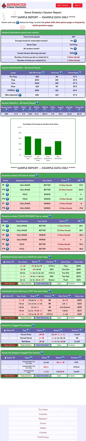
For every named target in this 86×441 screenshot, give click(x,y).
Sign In (77, 5)
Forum (43, 423)
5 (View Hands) (64, 226)
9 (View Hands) (65, 185)
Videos (43, 428)
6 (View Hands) (64, 244)
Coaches (43, 414)
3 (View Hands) (73, 57)
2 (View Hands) (66, 199)
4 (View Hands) (65, 204)
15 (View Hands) (64, 230)
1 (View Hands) (73, 60)
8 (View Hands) (65, 208)
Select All (9, 262)
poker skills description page (58, 22)
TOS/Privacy (43, 437)
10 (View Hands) (65, 190)
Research (43, 419)
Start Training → (63, 5)
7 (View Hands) (64, 249)
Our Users (43, 409)
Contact (43, 432)
